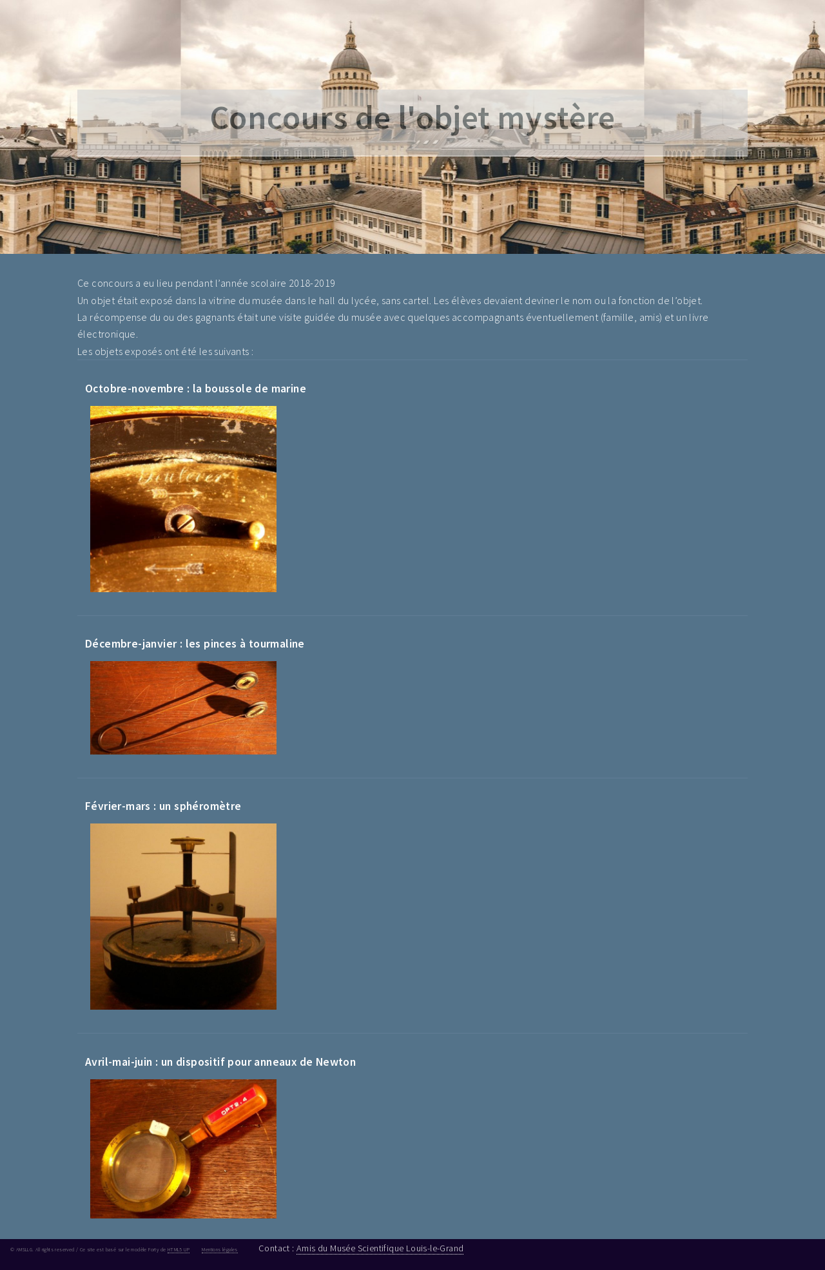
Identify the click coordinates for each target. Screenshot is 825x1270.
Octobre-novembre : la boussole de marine (195, 388)
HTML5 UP (178, 1249)
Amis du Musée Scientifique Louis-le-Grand (379, 1248)
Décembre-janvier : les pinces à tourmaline (195, 644)
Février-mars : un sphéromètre (163, 806)
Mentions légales (219, 1249)
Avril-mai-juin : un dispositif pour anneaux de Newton (220, 1062)
